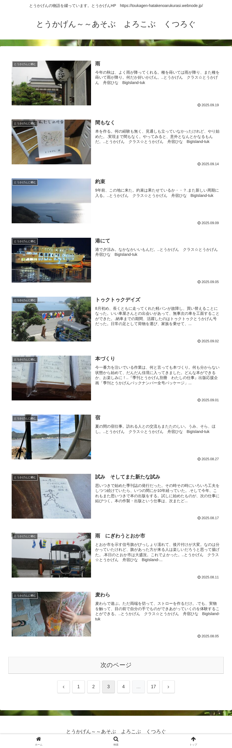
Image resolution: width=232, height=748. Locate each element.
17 (153, 687)
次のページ (116, 665)
